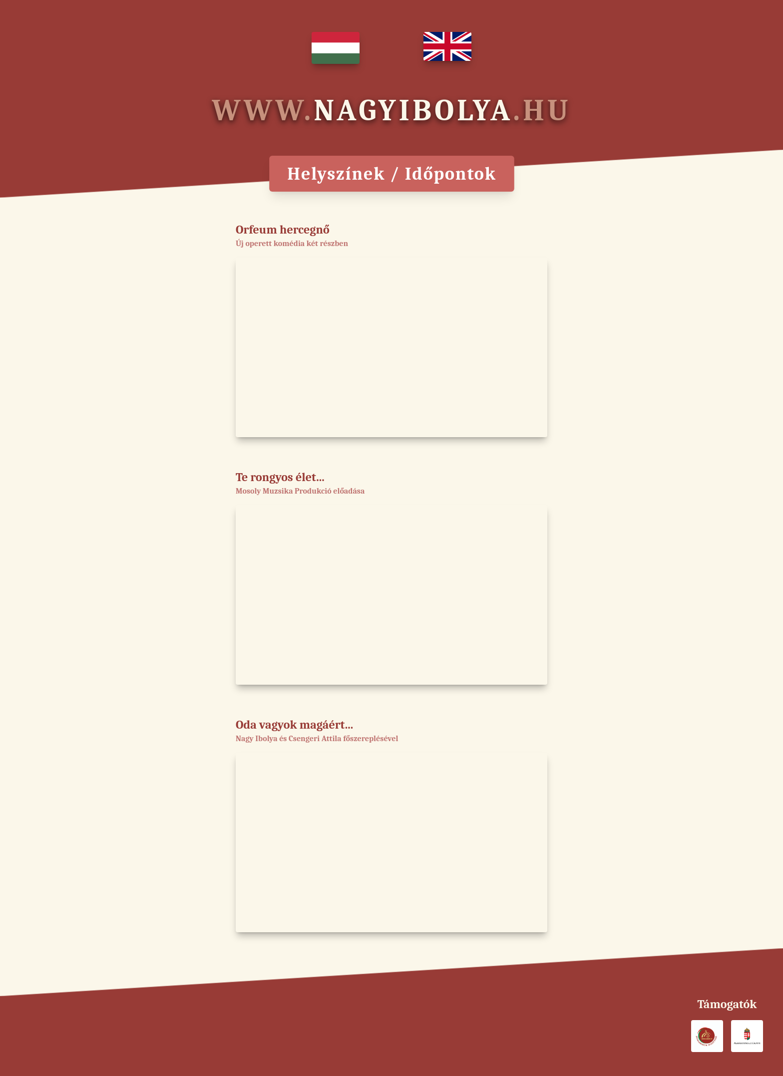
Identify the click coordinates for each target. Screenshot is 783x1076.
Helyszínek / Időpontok (391, 173)
